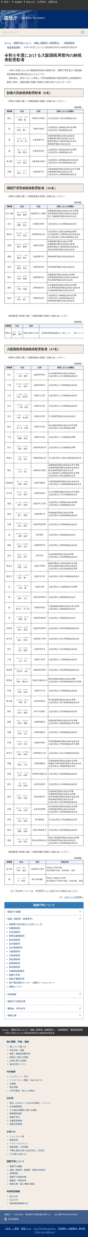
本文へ (7, 2)
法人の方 (14, 1200)
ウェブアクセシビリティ (44, 1228)
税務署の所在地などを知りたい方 (25, 924)
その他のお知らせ (18, 1154)
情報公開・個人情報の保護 (22, 1184)
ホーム (7, 43)
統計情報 (14, 1087)
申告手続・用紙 (17, 1050)
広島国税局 (14, 955)
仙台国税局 (14, 932)
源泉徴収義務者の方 (19, 1203)
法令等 (10, 1098)
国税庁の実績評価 (16, 1001)
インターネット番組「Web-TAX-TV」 (27, 1080)
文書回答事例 (16, 1121)
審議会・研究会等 (16, 1008)
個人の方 (14, 1196)
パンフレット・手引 (19, 1076)
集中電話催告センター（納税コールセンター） (32, 982)
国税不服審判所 (17, 978)
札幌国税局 (14, 928)
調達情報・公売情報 (19, 1147)
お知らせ (11, 1131)
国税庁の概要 (14, 912)
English (18, 2)
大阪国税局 (69, 43)
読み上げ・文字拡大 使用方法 (41, 2)
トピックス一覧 (17, 1136)
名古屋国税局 (15, 947)
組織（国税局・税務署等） (47, 43)
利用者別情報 (13, 1191)
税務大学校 (14, 975)
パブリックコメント (19, 1143)
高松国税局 (14, 959)
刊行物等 (11, 1072)
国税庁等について (22, 43)
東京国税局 (14, 940)
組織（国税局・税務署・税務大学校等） (28, 1170)
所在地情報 (11, 1219)
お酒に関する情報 (18, 1061)
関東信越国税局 (17, 936)
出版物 (13, 1084)
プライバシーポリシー (44, 1232)
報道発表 (14, 1140)
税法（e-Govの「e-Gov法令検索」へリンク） (31, 1103)
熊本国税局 (14, 967)
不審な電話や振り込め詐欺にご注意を (27, 1150)
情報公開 (12, 1015)
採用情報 (12, 994)
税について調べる (18, 1047)
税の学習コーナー (18, 1064)
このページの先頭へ (74, 897)
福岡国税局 (14, 963)
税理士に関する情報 (19, 1057)
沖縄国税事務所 (17, 971)
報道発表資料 (13, 47)
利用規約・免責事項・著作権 (71, 1228)
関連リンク (26, 1228)
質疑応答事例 (16, 1124)
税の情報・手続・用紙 (18, 1042)
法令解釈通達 (16, 1106)
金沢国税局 (14, 943)
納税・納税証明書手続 (20, 1054)
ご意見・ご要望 (11, 1228)
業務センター (15, 986)
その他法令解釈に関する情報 (23, 1110)
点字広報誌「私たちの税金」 (23, 1091)
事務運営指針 (16, 1113)
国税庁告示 (15, 1117)
